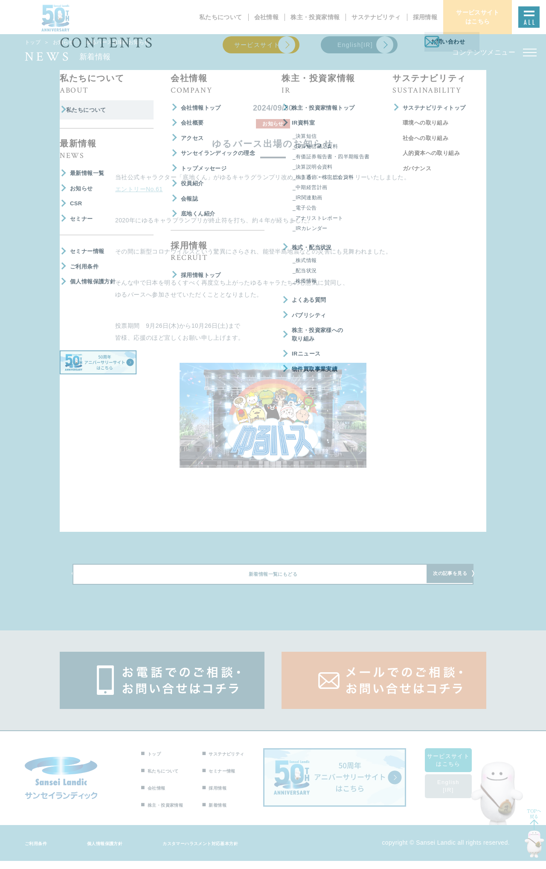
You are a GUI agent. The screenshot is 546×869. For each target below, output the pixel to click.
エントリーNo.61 (139, 189)
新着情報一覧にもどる (273, 579)
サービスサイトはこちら (458, 768)
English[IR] (458, 794)
